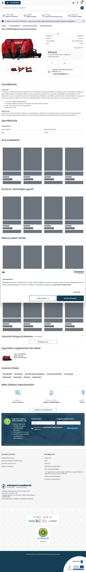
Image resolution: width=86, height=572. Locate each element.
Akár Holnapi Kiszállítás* (52, 469)
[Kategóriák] (13, 2)
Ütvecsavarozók (7, 377)
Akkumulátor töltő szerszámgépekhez (34, 374)
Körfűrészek (27, 377)
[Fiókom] (77, 2)
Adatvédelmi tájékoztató (52, 466)
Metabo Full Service (7, 466)
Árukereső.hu (43, 541)
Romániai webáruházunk (52, 479)
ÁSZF (45, 461)
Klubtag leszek (72, 428)
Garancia (47, 463)
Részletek (76, 292)
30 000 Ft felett (9, 15)
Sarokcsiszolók (17, 377)
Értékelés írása (43, 342)
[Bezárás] (83, 21)
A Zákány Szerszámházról (43, 410)
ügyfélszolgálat (31, 16)
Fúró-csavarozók (68, 374)
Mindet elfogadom (70, 298)
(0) (58, 34)
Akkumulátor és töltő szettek (54, 374)
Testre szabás (43, 298)
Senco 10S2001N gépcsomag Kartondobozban (20, 355)
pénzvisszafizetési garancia (54, 16)
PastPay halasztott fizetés (52, 476)
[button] (8, 70)
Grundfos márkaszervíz (8, 463)
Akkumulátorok (18, 374)
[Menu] (73, 2)
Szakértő (28, 15)
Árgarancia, (74, 15)
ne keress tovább (76, 16)
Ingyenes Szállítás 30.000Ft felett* (11, 461)
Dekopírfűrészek (37, 377)
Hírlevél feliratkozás (7, 458)
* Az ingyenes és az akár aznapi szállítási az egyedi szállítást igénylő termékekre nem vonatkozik (63, 473)
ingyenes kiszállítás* (11, 16)
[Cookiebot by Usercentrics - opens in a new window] (75, 272)
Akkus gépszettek (7, 374)
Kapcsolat (47, 458)
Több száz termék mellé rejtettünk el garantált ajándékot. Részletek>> (51, 21)
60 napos (48, 15)
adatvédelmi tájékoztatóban (52, 427)
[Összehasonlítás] (64, 63)
